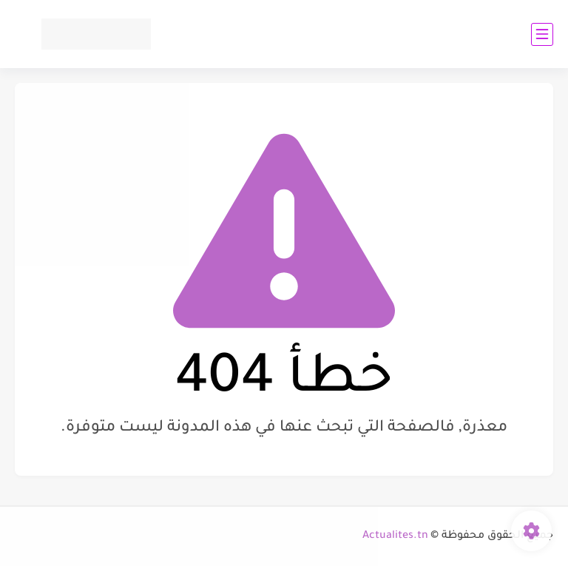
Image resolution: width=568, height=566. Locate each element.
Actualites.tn (395, 536)
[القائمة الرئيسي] (542, 34)
